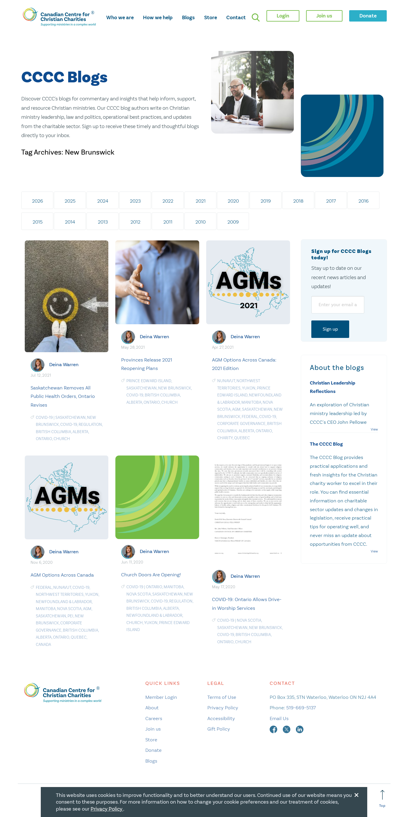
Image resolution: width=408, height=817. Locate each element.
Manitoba (251, 402)
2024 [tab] (102, 201)
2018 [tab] (298, 201)
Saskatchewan (70, 417)
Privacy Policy (222, 707)
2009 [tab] (233, 222)
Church (62, 438)
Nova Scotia (69, 608)
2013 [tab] (103, 222)
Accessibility (221, 718)
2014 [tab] (70, 222)
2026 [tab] (37, 201)
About (152, 707)
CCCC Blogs (64, 77)
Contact (236, 17)
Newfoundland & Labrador (64, 601)
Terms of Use (221, 697)
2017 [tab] (331, 201)
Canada (43, 644)
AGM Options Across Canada (62, 575)
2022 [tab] (168, 201)
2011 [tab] (167, 222)
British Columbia (53, 431)
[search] (256, 17)
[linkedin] (299, 729)
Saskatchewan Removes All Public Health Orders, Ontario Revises (63, 396)
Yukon (248, 388)
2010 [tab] (200, 222)
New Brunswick (174, 388)
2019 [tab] (266, 201)
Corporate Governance (241, 423)
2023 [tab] (135, 201)
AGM (236, 409)
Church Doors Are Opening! (151, 574)
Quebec (242, 437)
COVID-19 (44, 417)
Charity (225, 437)
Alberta (80, 431)
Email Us (279, 718)
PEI (70, 616)
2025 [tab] (70, 201)
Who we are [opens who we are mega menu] (120, 17)
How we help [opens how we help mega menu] (158, 17)
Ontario (44, 438)
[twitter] (287, 729)
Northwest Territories (60, 594)
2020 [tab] (233, 201)
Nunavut (226, 380)
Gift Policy (218, 729)
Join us (153, 729)
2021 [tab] (201, 201)
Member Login (161, 697)
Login (283, 16)
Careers (153, 718)
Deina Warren (64, 364)
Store (210, 17)
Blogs (188, 17)
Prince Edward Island (148, 380)
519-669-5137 (301, 707)
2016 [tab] (363, 201)
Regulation (90, 424)
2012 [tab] (135, 222)
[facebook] (274, 729)
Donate (153, 750)
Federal (250, 416)
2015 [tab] (38, 222)
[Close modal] (356, 794)
